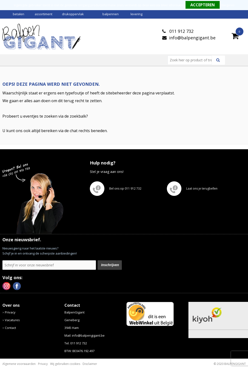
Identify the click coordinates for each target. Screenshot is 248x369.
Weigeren (227, 5)
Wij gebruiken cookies (65, 364)
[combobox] (192, 60)
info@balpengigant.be (192, 38)
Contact (10, 328)
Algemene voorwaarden (19, 364)
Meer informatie (172, 5)
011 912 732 (181, 31)
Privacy (10, 312)
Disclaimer (90, 364)
